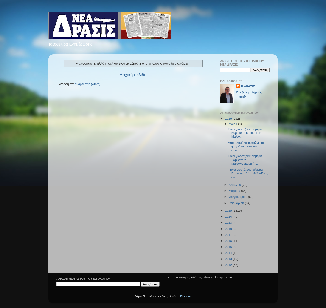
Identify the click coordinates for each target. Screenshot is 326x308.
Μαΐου (233, 124)
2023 (229, 222)
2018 (229, 228)
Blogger (185, 296)
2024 (229, 216)
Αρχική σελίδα (133, 74)
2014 (229, 253)
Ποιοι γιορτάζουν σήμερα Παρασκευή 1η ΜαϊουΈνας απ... (248, 173)
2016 (229, 240)
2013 (229, 259)
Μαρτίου (235, 191)
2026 (229, 118)
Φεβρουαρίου (238, 197)
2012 (229, 265)
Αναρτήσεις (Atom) (87, 84)
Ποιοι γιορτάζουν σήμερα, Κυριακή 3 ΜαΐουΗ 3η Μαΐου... (245, 132)
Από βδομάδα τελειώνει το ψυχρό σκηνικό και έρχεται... (246, 146)
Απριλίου (235, 185)
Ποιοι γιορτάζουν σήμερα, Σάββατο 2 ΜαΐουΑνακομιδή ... (245, 159)
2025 (229, 210)
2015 (229, 246)
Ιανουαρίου (237, 203)
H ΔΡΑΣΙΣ (248, 86)
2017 (229, 234)
